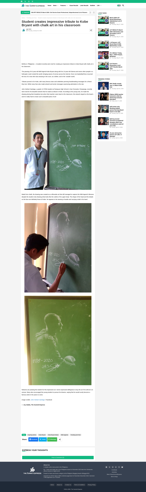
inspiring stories (32, 435)
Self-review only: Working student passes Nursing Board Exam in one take (117, 109)
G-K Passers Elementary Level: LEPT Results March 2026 (116, 66)
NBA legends (64, 435)
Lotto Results (84, 5)
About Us (59, 484)
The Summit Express (76, 489)
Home (49, 5)
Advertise (114, 472)
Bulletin (92, 5)
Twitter (44, 439)
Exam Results (74, 5)
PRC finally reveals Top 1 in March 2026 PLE (116, 85)
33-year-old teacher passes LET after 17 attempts (116, 134)
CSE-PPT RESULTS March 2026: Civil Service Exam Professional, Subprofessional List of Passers (59, 12)
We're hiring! (114, 476)
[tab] (49, 5)
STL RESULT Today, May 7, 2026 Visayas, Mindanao (116, 54)
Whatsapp (53, 439)
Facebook (34, 439)
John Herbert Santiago (38, 400)
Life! (98, 5)
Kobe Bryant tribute (53, 435)
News (55, 5)
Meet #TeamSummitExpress (114, 474)
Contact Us (68, 484)
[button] (119, 5)
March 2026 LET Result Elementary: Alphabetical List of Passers (116, 20)
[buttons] (21, 1)
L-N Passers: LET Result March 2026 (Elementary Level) (115, 44)
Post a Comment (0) (58, 457)
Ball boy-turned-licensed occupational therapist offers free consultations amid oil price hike (116, 122)
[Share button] (60, 439)
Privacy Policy (91, 484)
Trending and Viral (31, 18)
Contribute (114, 470)
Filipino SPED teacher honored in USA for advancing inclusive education (116, 97)
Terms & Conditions (79, 484)
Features (63, 5)
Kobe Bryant (42, 435)
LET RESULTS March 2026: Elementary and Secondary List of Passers (116, 32)
